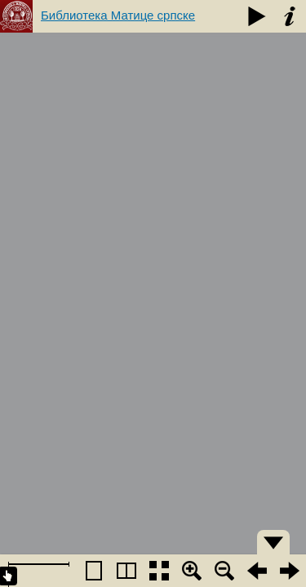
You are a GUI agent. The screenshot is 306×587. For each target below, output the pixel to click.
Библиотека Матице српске (118, 15)
